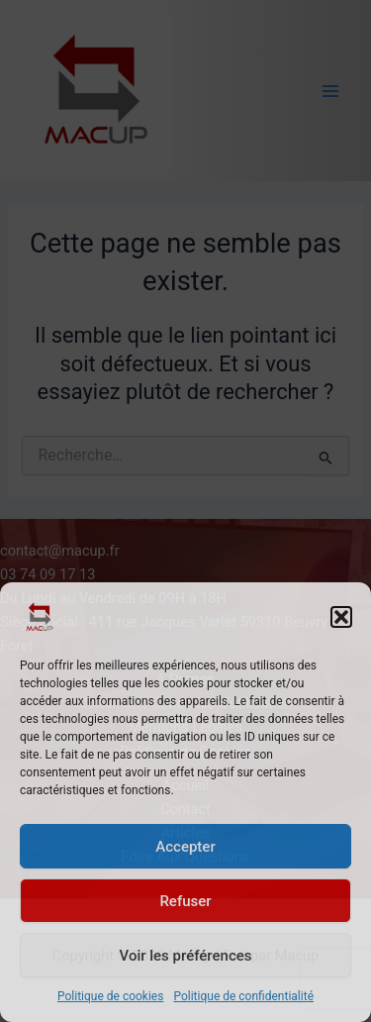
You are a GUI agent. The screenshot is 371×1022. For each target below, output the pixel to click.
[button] (341, 617)
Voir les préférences (186, 956)
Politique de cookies (110, 996)
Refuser (185, 901)
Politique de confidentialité (243, 996)
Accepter (185, 847)
